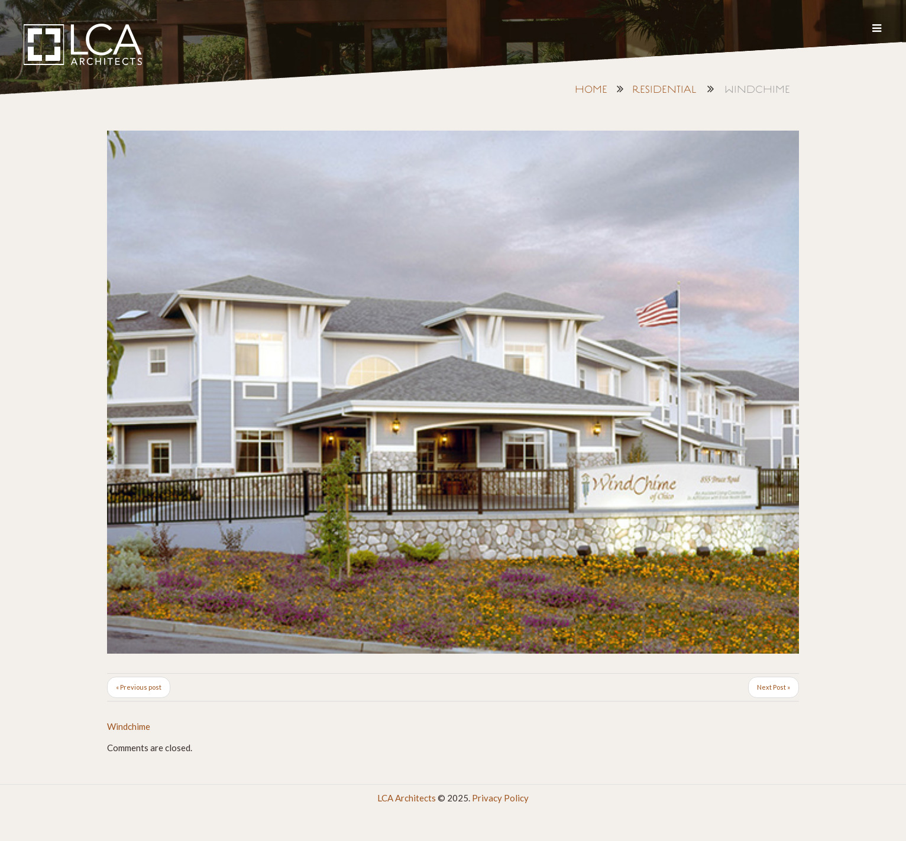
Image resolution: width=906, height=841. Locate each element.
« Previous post (138, 687)
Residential (664, 90)
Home (591, 90)
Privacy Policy (500, 798)
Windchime (128, 726)
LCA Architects (406, 798)
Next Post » (773, 687)
